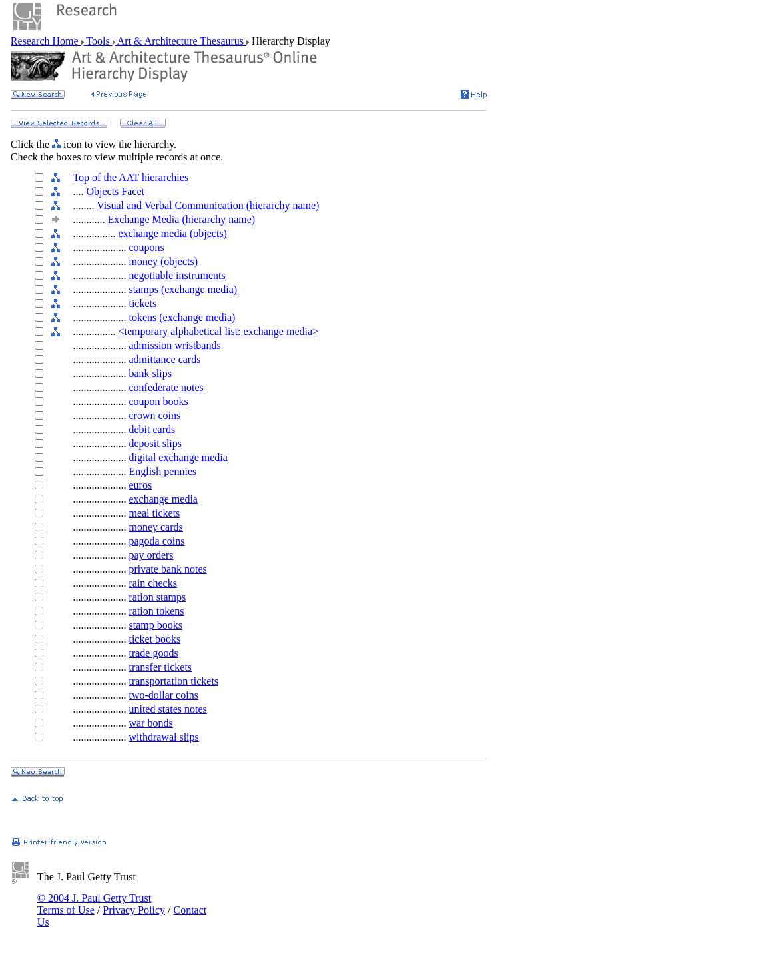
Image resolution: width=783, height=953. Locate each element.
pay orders (151, 555)
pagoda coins (156, 541)
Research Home (46, 41)
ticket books (154, 639)
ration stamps (157, 597)
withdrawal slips (163, 737)
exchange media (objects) (172, 233)
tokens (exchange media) (182, 317)
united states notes (167, 709)
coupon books (158, 401)
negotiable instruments (177, 275)
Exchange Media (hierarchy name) (181, 219)
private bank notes (167, 569)
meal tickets (154, 513)
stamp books (155, 625)
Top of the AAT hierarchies (130, 177)
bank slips (150, 373)
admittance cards (164, 359)
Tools (98, 41)
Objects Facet (115, 191)
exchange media (163, 499)
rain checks (152, 583)
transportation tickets (173, 681)
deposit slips (155, 443)
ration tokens (156, 611)
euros (140, 485)
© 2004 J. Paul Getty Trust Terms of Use (94, 904)
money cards (155, 527)
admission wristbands (174, 345)
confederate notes (166, 387)
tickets (142, 303)
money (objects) (163, 261)
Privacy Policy (134, 910)
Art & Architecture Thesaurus (180, 41)
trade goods (153, 653)
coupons (146, 247)
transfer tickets (160, 667)
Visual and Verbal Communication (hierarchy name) (208, 205)
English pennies (162, 471)
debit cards (152, 429)
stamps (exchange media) (183, 289)
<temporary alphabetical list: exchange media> (218, 331)
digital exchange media (178, 457)
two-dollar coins (163, 695)
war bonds (150, 723)
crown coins (154, 415)
